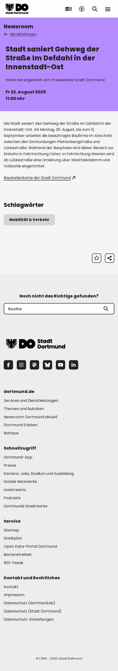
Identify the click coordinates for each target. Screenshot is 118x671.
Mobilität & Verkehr (29, 219)
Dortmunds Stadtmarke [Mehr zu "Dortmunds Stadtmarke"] (25, 506)
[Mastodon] (34, 365)
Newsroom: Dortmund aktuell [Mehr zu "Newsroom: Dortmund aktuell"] (30, 417)
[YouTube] (60, 365)
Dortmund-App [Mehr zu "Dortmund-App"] (18, 457)
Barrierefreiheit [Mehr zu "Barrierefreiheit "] (18, 554)
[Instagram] (21, 365)
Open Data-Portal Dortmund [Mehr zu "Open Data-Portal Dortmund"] (30, 546)
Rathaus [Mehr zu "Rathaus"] (11, 433)
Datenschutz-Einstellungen (29, 619)
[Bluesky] (47, 365)
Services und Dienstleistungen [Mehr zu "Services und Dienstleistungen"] (31, 400)
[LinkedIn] (73, 365)
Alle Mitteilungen (21, 34)
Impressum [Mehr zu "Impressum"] (14, 595)
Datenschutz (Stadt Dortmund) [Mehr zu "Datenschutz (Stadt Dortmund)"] (32, 611)
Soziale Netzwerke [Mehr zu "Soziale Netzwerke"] (20, 481)
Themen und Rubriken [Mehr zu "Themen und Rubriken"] (24, 408)
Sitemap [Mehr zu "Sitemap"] (11, 530)
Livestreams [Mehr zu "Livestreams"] (15, 489)
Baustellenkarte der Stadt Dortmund (39, 177)
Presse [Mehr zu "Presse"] (10, 465)
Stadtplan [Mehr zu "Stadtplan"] (13, 538)
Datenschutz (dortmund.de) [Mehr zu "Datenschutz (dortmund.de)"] (29, 603)
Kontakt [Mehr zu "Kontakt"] (11, 587)
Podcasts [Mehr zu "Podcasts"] (12, 498)
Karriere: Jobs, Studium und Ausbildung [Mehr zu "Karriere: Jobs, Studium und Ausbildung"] (39, 473)
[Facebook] (8, 365)
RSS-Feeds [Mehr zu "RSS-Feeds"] (13, 562)
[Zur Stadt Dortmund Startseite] (17, 9)
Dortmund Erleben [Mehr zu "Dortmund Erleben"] (21, 425)
